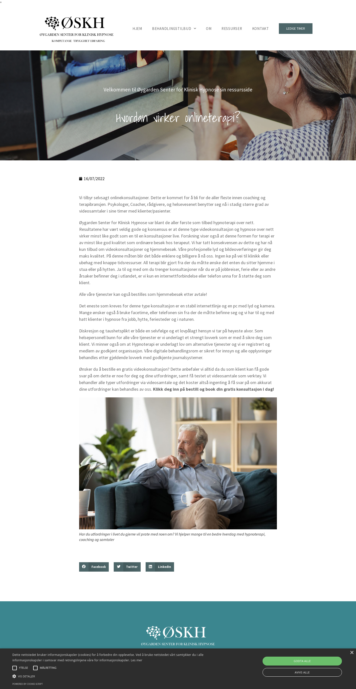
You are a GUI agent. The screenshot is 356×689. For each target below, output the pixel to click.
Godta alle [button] (302, 661)
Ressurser (232, 28)
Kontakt (260, 28)
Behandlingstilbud (174, 28)
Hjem (137, 28)
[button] (94, 567)
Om (209, 28)
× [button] (352, 653)
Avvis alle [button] (302, 672)
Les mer (136, 660)
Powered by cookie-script (27, 684)
